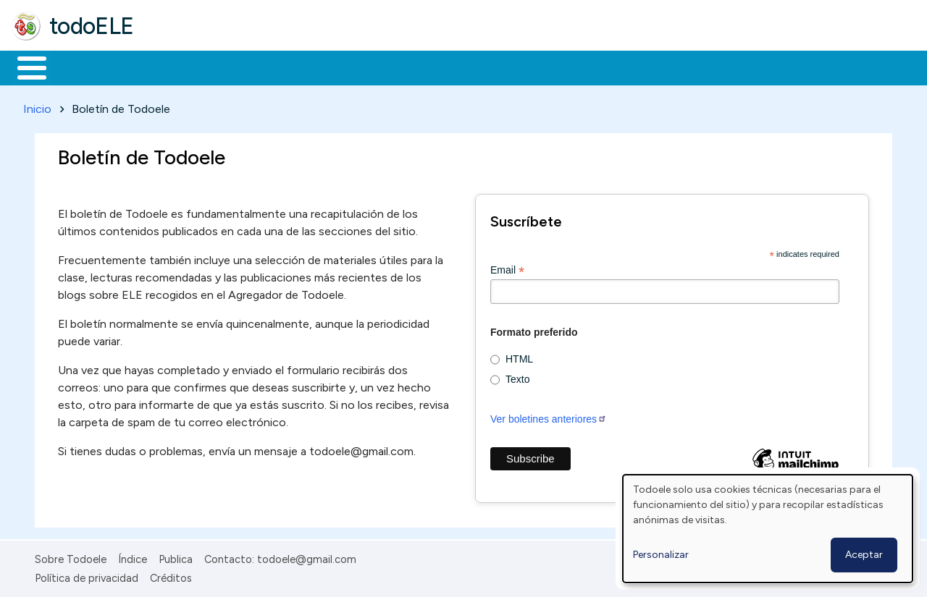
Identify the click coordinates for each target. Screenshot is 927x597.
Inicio (24, 66)
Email (507, 267)
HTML (519, 357)
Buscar (595, 66)
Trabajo (261, 66)
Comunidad (529, 66)
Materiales (81, 66)
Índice (132, 556)
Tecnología (433, 66)
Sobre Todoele (70, 556)
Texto (517, 377)
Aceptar (864, 555)
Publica (176, 556)
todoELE (91, 26)
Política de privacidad (86, 576)
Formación (175, 66)
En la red (342, 66)
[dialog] (768, 529)
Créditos (171, 576)
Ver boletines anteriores (548, 416)
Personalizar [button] (661, 555)
